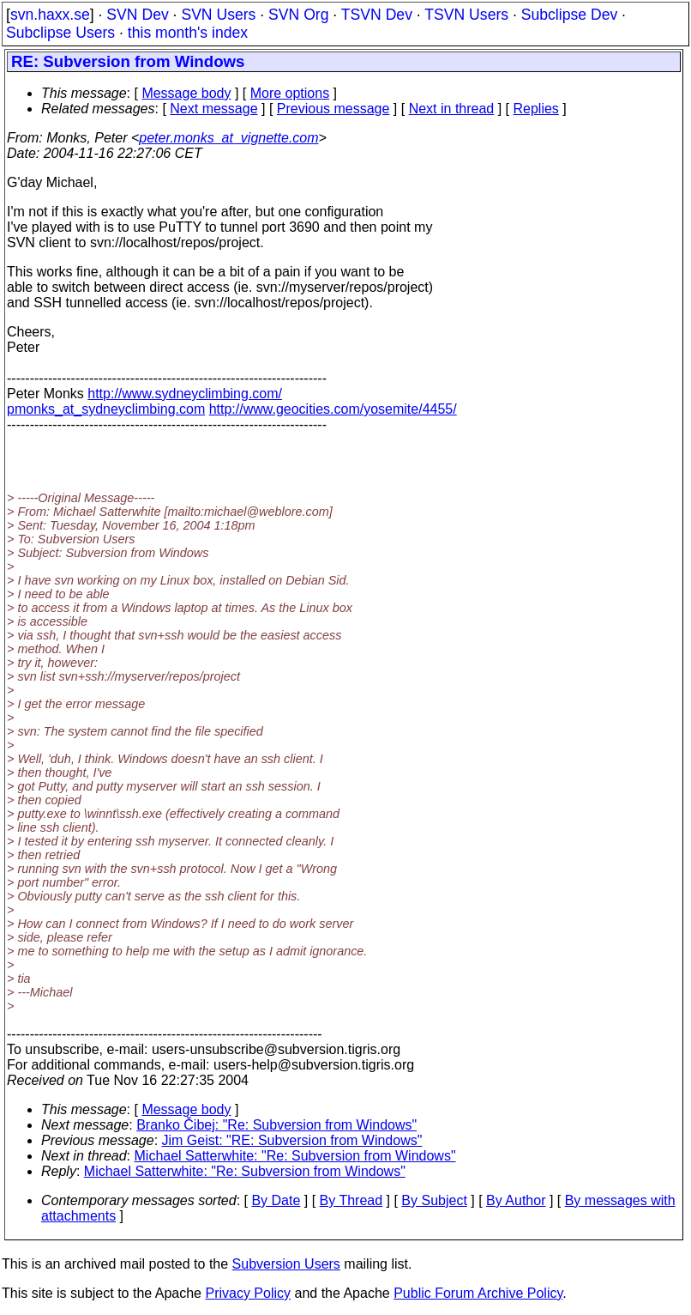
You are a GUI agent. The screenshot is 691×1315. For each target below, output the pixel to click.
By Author (515, 1200)
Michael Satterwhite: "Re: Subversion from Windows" (295, 1155)
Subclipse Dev (569, 14)
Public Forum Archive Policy (478, 1293)
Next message (213, 108)
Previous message (333, 108)
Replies (536, 108)
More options (290, 93)
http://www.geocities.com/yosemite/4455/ (333, 409)
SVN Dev (137, 14)
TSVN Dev (376, 14)
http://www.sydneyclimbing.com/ (184, 393)
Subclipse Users (60, 32)
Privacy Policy (248, 1293)
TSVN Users (466, 14)
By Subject (433, 1200)
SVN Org (298, 14)
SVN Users (218, 14)
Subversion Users (286, 1264)
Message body (186, 93)
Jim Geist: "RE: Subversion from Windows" (292, 1140)
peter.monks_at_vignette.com (228, 137)
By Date (275, 1200)
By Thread (351, 1200)
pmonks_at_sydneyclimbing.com (106, 409)
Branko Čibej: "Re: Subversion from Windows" (276, 1125)
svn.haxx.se (50, 14)
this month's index (188, 32)
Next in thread (452, 108)
